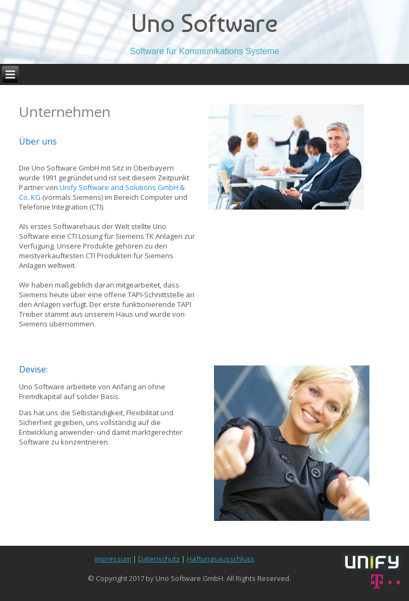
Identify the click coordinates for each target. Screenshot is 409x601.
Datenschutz (159, 559)
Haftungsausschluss (221, 559)
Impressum (112, 559)
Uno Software (204, 23)
